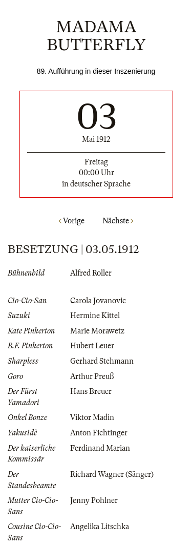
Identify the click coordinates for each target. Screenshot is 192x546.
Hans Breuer (91, 391)
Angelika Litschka (99, 526)
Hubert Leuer (92, 346)
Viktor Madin (92, 417)
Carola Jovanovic (98, 301)
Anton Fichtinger (98, 433)
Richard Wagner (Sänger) (112, 474)
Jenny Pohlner (94, 500)
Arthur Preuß (92, 376)
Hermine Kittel (95, 315)
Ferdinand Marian (100, 448)
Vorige (71, 221)
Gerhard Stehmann (102, 361)
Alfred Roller (91, 273)
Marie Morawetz (97, 331)
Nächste (117, 221)
